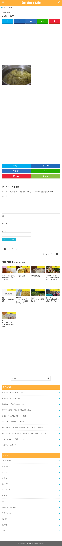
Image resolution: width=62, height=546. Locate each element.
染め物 (4, 525)
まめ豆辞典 (6, 466)
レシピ (4, 501)
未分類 (4, 519)
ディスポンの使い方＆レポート (13, 422)
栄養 (3, 530)
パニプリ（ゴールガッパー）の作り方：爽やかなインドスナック (25, 433)
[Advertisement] (31, 45)
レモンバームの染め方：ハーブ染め (15, 416)
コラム (4, 478)
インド (4, 472)
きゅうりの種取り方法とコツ (13, 392)
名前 (3, 216)
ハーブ (4, 495)
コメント (4, 196)
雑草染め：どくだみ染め (11, 398)
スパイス (5, 484)
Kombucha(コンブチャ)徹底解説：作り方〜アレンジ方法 (22, 427)
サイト (4, 231)
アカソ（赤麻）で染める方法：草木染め (16, 410)
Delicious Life (31, 2)
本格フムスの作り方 (9, 445)
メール (4, 223)
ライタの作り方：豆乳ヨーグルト (14, 439)
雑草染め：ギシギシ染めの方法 (13, 404)
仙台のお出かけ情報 (9, 507)
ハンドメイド (7, 490)
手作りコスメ (7, 513)
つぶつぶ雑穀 (7, 460)
